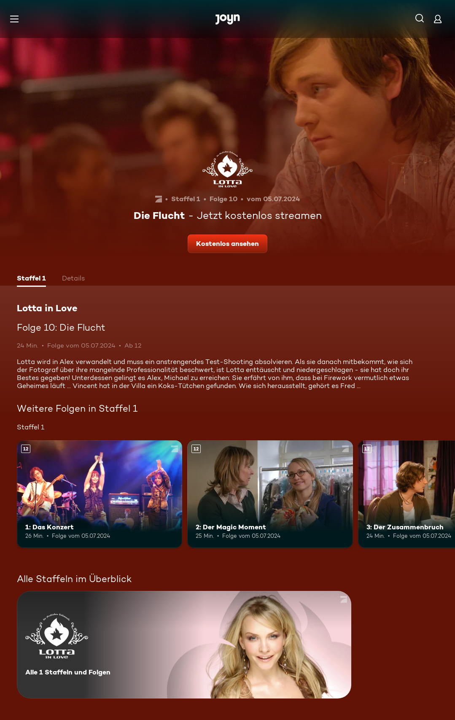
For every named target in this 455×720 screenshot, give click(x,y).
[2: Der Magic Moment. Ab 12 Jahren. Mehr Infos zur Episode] (270, 494)
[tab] (31, 279)
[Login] (438, 18)
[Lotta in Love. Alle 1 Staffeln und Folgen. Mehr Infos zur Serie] (184, 644)
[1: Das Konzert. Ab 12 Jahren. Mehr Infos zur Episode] (99, 494)
